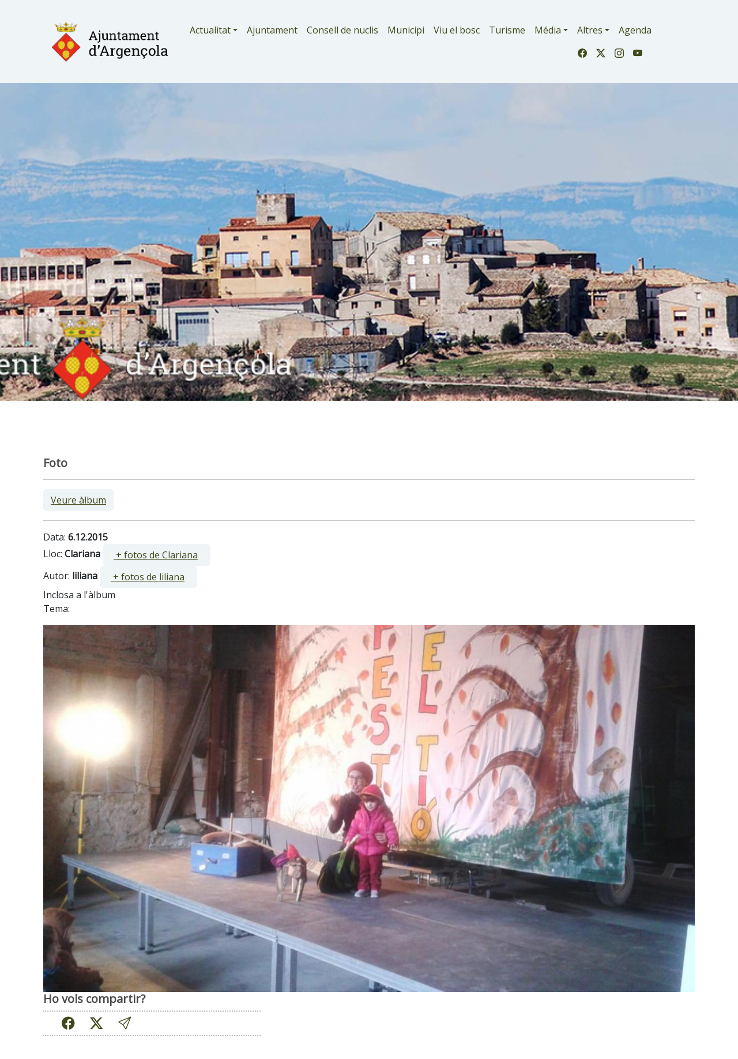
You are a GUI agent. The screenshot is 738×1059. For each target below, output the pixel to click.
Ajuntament (272, 30)
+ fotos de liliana (147, 576)
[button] (124, 1023)
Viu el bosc (457, 30)
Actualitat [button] (210, 30)
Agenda (635, 30)
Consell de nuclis (342, 30)
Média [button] (547, 30)
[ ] (156, 555)
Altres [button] (590, 30)
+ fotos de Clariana (156, 555)
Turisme (507, 30)
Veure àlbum (78, 500)
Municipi (405, 30)
